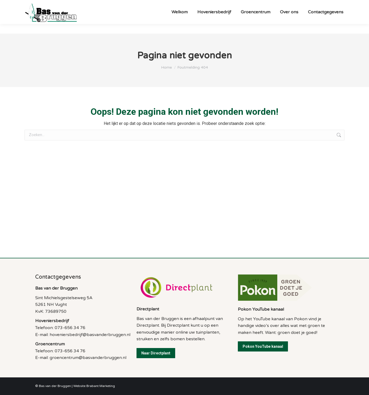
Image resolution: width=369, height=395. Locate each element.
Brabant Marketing (100, 386)
